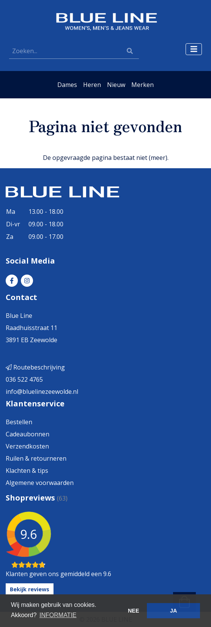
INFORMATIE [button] (57, 615)
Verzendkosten (27, 446)
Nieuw (116, 85)
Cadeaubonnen (27, 434)
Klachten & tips (27, 470)
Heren (92, 85)
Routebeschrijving (35, 367)
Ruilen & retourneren (36, 458)
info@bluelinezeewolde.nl (42, 391)
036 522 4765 (24, 379)
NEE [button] (133, 611)
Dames (67, 85)
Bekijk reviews (29, 589)
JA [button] (173, 611)
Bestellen (19, 422)
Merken (142, 85)
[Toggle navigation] (194, 49)
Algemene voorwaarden (40, 483)
